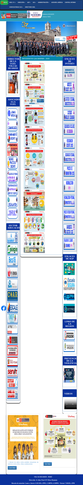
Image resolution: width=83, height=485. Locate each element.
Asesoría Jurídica (57, 2)
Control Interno (70, 2)
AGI (34, 2)
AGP (29, 2)
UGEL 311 (12, 2)
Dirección (21, 2)
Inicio (4, 2)
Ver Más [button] (47, 464)
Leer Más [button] (12, 468)
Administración (43, 2)
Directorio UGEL (30, 7)
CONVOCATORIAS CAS (16, 7)
